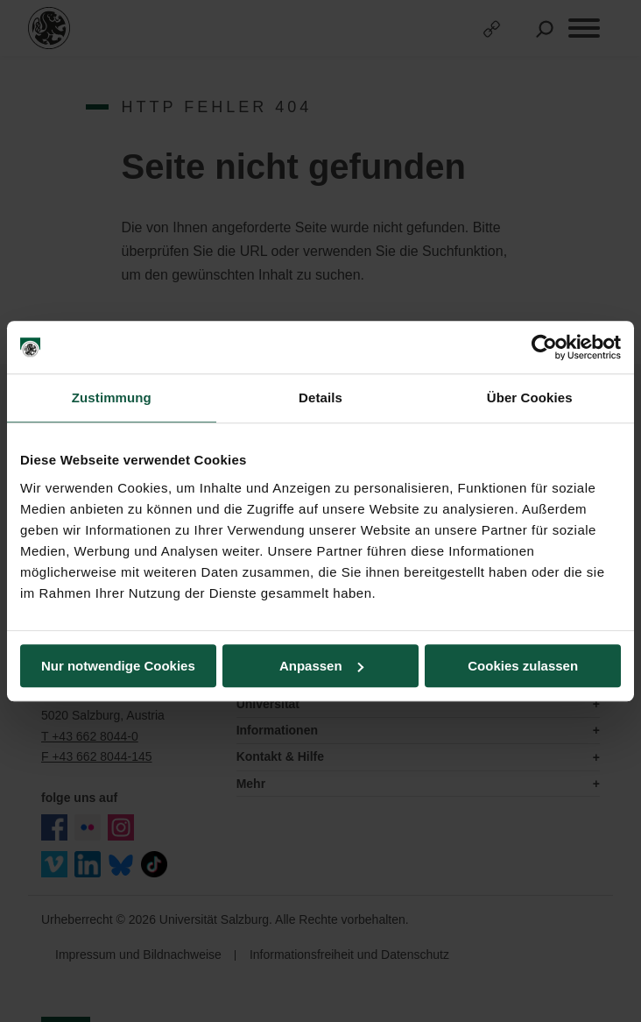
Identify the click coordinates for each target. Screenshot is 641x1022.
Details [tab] (320, 397)
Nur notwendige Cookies (118, 665)
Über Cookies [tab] (530, 397)
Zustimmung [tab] (111, 397)
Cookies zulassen (523, 665)
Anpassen (321, 665)
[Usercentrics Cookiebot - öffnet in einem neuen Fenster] (544, 347)
